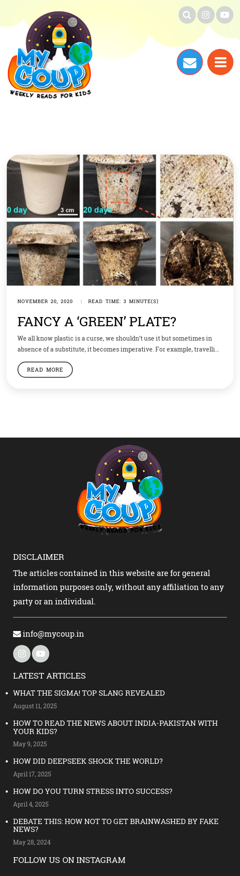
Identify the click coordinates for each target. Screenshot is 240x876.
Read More (45, 369)
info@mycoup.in (48, 633)
